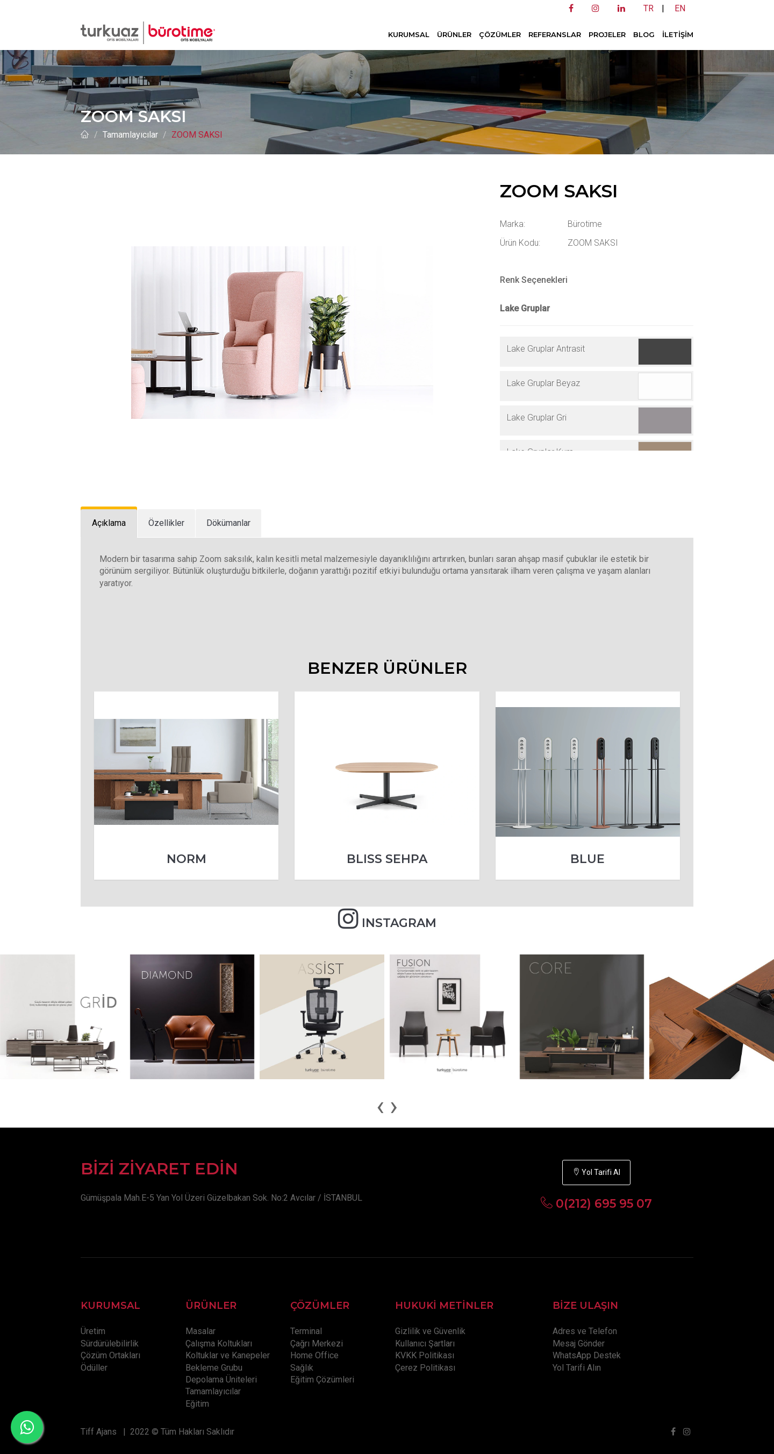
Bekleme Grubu (213, 1368)
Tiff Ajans (99, 1432)
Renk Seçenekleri (534, 280)
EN (680, 8)
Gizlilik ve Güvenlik (430, 1331)
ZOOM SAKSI (197, 135)
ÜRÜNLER (454, 34)
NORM (186, 859)
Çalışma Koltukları (218, 1343)
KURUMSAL (408, 34)
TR (648, 8)
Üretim (93, 1331)
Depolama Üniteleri (221, 1379)
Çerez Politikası (425, 1368)
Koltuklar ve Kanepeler (227, 1355)
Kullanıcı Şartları (425, 1343)
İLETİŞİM (677, 34)
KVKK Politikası (424, 1355)
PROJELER (607, 34)
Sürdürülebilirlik (110, 1343)
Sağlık (301, 1368)
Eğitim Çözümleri (322, 1379)
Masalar (200, 1331)
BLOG (644, 34)
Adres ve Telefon (585, 1331)
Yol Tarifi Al (596, 1172)
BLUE (587, 859)
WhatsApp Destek (587, 1355)
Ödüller (94, 1368)
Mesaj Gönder (579, 1343)
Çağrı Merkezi (316, 1343)
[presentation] (380, 1106)
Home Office (314, 1355)
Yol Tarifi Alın (577, 1368)
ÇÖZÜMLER (500, 34)
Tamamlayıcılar (130, 135)
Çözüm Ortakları (110, 1355)
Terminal (306, 1331)
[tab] (109, 523)
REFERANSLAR (554, 34)
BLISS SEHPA (387, 859)
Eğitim (197, 1404)
